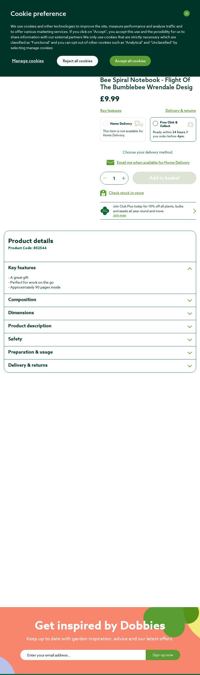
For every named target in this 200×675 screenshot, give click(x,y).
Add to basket (164, 178)
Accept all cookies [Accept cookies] (130, 61)
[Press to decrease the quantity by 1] (104, 178)
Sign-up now (163, 654)
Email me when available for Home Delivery (148, 162)
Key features (110, 110)
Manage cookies (28, 61)
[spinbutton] (114, 178)
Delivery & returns (181, 110)
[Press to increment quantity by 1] (123, 178)
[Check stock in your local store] (122, 193)
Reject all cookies (77, 61)
